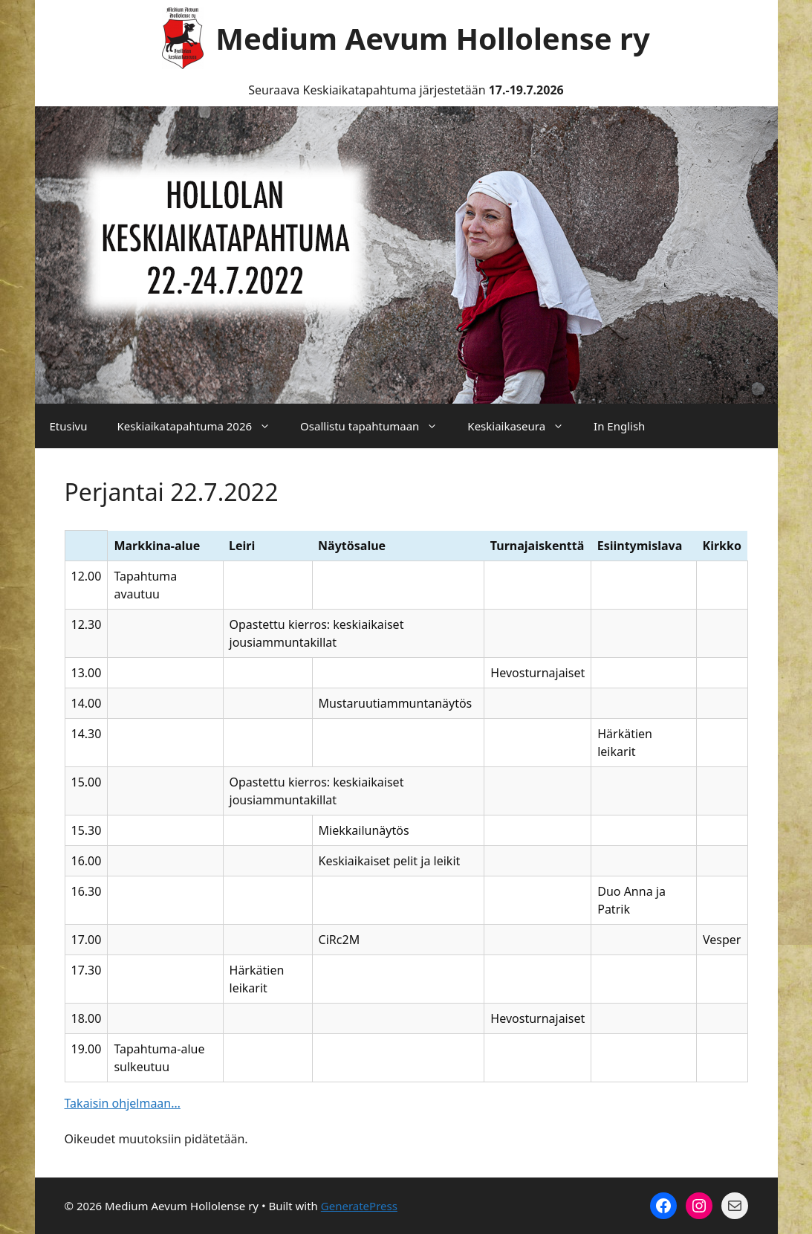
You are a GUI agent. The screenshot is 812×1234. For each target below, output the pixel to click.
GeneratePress (359, 1205)
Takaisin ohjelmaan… (123, 1103)
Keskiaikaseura (523, 426)
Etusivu (69, 426)
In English (619, 426)
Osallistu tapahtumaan (376, 426)
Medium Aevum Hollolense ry (432, 38)
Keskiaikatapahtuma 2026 (201, 426)
